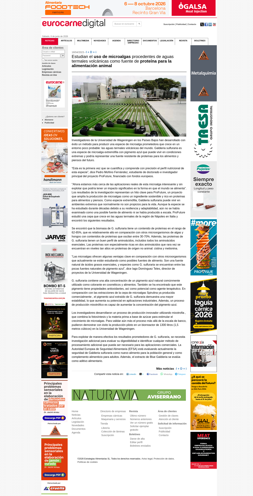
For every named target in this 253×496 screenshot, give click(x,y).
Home (75, 411)
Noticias (76, 414)
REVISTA (183, 41)
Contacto (192, 24)
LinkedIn (131, 374)
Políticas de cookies (87, 462)
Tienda (104, 423)
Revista (49, 75)
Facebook (152, 374)
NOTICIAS (49, 41)
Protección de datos (164, 458)
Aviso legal (147, 458)
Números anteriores (141, 419)
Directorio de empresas (113, 411)
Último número (138, 415)
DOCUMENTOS (150, 41)
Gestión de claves (49, 63)
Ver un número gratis (141, 422)
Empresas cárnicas (51, 72)
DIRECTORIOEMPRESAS (133, 42)
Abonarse (49, 120)
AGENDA (116, 41)
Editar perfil (136, 442)
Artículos (46, 66)
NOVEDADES (100, 41)
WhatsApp (166, 374)
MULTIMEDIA (83, 41)
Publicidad (181, 24)
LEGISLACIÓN (166, 41)
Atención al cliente (169, 419)
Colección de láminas (113, 431)
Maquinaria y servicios (113, 419)
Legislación (48, 69)
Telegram (180, 374)
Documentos (79, 428)
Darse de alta (137, 438)
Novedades (78, 425)
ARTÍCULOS (66, 41)
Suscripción (169, 24)
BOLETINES (199, 41)
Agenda (76, 432)
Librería (105, 428)
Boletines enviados (140, 445)
